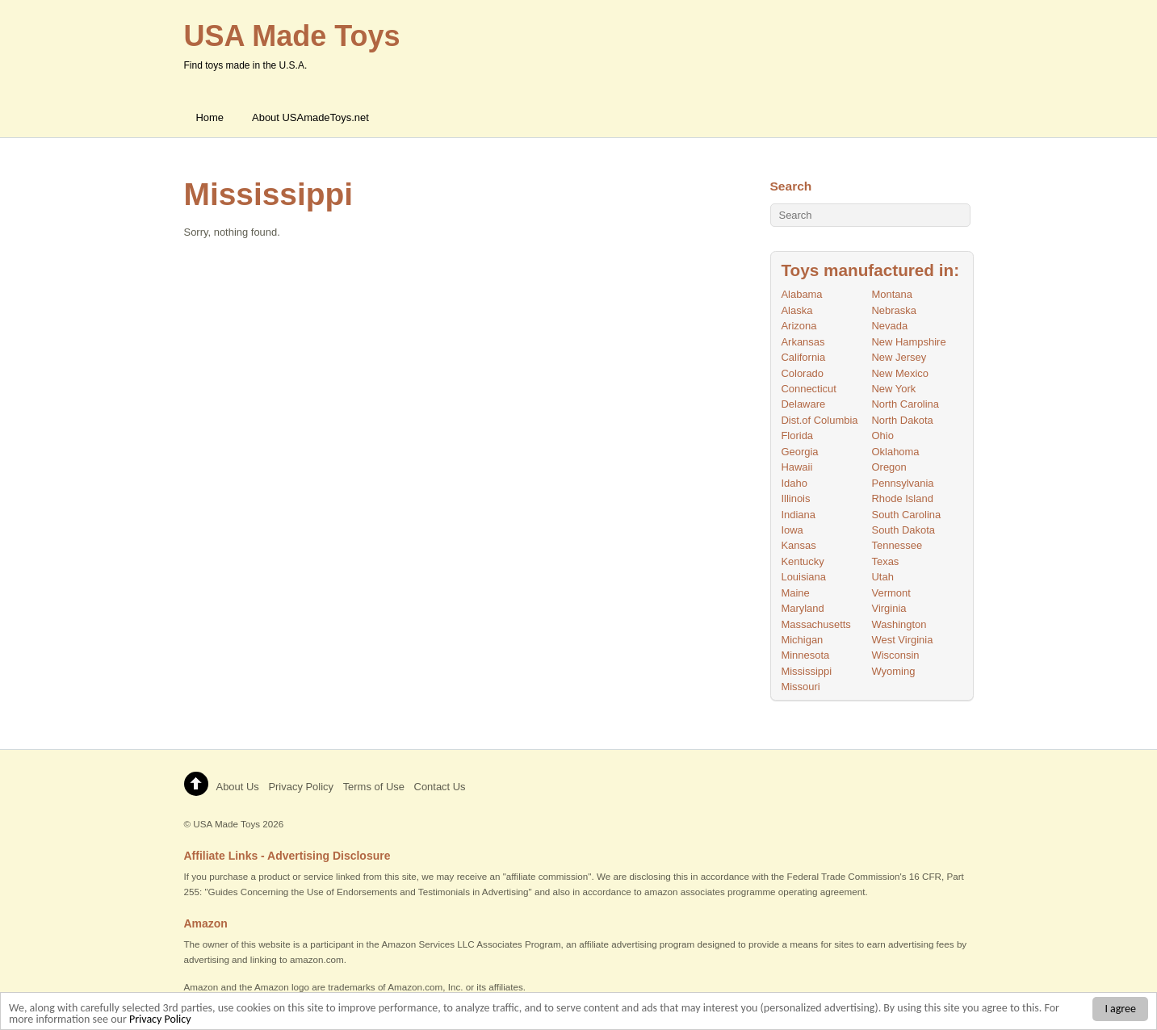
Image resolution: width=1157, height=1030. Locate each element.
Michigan (802, 640)
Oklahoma (896, 452)
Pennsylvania (903, 483)
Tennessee (897, 545)
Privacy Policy (160, 1021)
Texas (885, 561)
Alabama (801, 294)
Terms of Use (374, 787)
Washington (899, 624)
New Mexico (900, 373)
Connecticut (808, 389)
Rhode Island (902, 498)
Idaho (794, 483)
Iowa (792, 530)
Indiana (798, 515)
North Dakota (902, 420)
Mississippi (806, 671)
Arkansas (802, 342)
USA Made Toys (226, 824)
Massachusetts (815, 624)
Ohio (883, 435)
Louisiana (803, 577)
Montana (892, 294)
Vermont (891, 593)
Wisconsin (896, 655)
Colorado (802, 373)
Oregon (889, 467)
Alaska (796, 310)
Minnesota (805, 655)
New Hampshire (909, 342)
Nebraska (894, 310)
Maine (795, 593)
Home (210, 117)
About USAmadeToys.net (310, 117)
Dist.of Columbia (819, 420)
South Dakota (904, 530)
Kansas (798, 545)
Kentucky (802, 561)
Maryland (802, 608)
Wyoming (894, 671)
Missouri (800, 686)
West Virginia (902, 640)
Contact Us (440, 787)
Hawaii (796, 467)
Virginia (889, 608)
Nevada (890, 326)
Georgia (799, 452)
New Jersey (899, 357)
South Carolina (906, 515)
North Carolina (906, 404)
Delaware (803, 404)
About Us (237, 787)
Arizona (798, 326)
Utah (883, 577)
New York (894, 389)
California (803, 357)
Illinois (795, 498)
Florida (797, 435)
